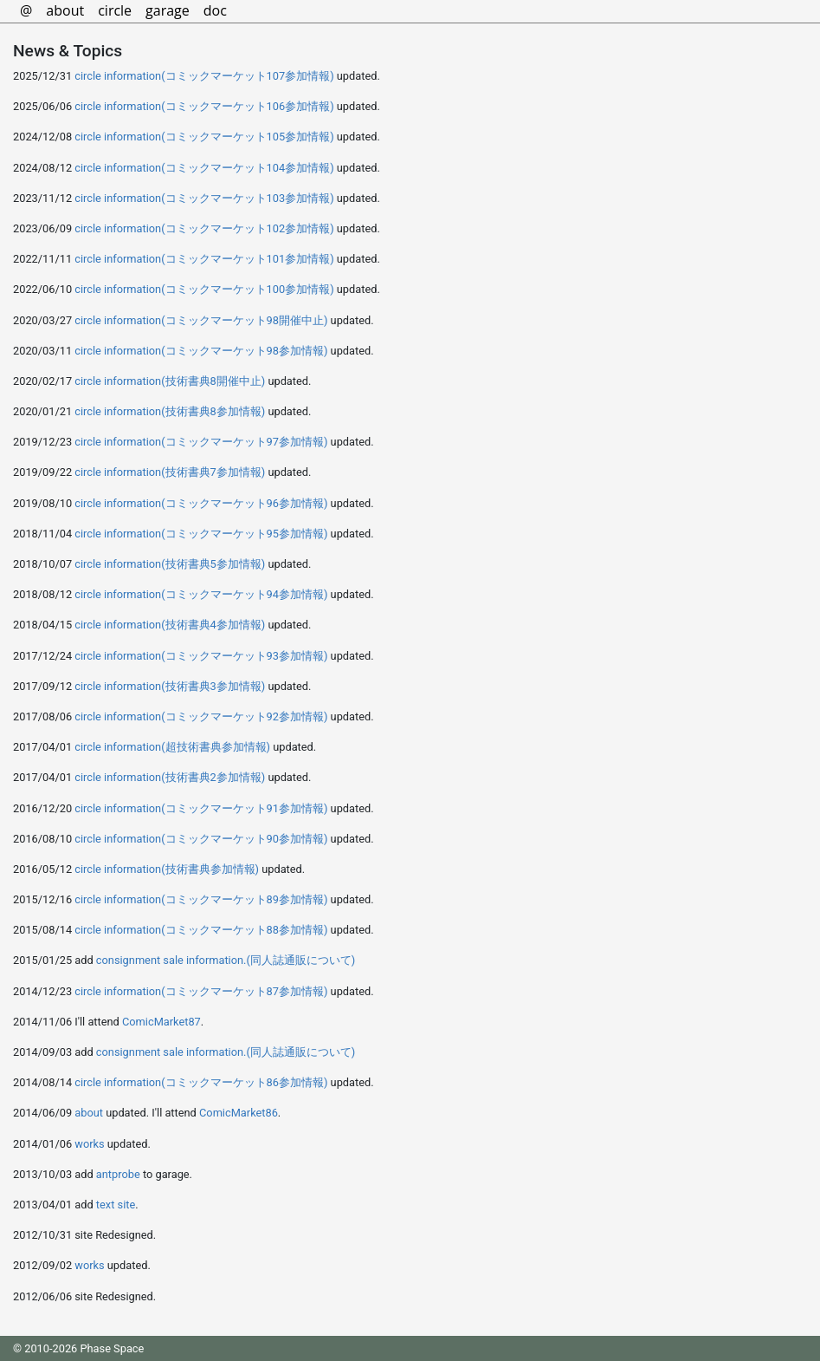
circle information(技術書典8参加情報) (169, 411)
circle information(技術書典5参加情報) (169, 563)
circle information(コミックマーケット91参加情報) (200, 808)
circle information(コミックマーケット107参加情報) (203, 75)
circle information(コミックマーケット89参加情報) (200, 899)
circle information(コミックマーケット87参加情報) (200, 991)
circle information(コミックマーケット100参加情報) (203, 289)
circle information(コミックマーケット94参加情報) (200, 594)
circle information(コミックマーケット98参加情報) (200, 350)
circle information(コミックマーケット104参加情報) (203, 167)
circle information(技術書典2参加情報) (169, 777)
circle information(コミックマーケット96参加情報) (200, 503)
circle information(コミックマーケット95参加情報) (200, 533)
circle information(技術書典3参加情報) (169, 686)
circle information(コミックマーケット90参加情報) (200, 838)
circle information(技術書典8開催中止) (169, 380)
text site (115, 1204)
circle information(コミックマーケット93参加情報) (200, 655)
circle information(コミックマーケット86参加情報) (200, 1082)
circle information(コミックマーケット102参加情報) (203, 228)
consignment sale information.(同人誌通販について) (225, 960)
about (88, 1112)
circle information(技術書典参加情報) (166, 869)
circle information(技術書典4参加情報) (169, 624)
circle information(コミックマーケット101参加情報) (203, 258)
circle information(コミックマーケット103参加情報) (203, 198)
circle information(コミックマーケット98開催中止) (200, 320)
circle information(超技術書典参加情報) (172, 746)
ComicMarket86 (238, 1112)
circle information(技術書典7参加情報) (169, 472)
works (89, 1143)
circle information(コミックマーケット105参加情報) (203, 136)
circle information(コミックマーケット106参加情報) (203, 106)
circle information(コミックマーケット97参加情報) (200, 441)
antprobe (118, 1174)
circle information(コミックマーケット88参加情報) (200, 929)
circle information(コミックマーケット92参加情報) (200, 716)
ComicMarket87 (161, 1021)
